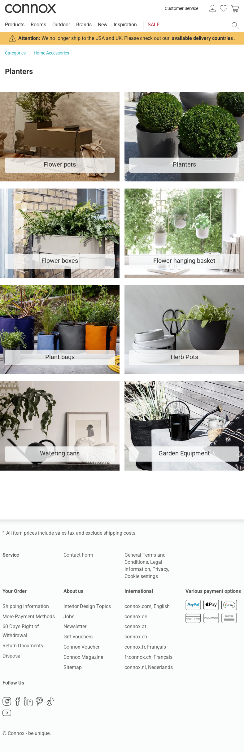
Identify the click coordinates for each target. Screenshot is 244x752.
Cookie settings (141, 576)
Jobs (68, 616)
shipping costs (119, 533)
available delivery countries (202, 38)
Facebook (17, 701)
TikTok (50, 701)
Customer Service (181, 8)
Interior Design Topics (87, 606)
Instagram (6, 701)
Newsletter (74, 626)
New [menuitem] (102, 25)
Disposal (12, 656)
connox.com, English (147, 606)
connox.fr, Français (145, 647)
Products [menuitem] (14, 25)
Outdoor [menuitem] (61, 25)
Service (10, 555)
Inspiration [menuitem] (125, 25)
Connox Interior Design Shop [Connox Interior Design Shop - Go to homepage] (30, 8)
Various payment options (213, 591)
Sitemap (72, 667)
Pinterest (39, 701)
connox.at (135, 626)
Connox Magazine (83, 657)
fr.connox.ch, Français (148, 657)
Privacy (160, 569)
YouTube (6, 713)
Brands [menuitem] (84, 25)
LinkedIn (28, 701)
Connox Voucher (81, 647)
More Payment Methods (28, 616)
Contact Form (78, 555)
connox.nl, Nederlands (148, 667)
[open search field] (235, 25)
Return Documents (22, 646)
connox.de (135, 616)
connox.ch (135, 637)
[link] (235, 8)
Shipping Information (25, 606)
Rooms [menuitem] (38, 25)
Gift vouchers (78, 637)
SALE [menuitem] (153, 25)
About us (73, 591)
